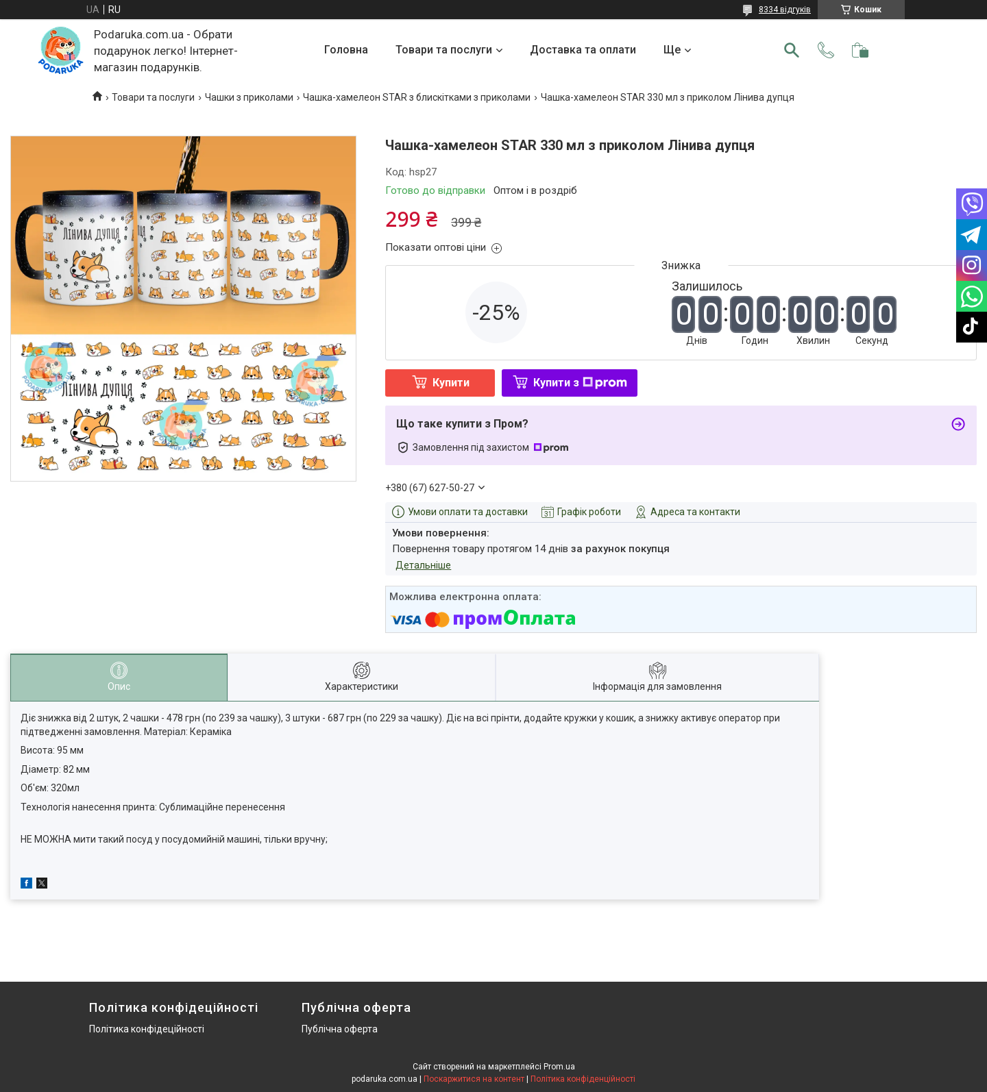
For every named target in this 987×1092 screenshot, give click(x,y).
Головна (346, 49)
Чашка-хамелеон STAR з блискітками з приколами (417, 97)
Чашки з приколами (249, 97)
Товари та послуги (443, 49)
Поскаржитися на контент (474, 1079)
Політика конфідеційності (146, 1028)
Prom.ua (559, 1066)
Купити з (580, 382)
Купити (451, 382)
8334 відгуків (785, 9)
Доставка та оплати (583, 49)
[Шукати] (791, 50)
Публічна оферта (340, 1028)
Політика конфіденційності (583, 1079)
